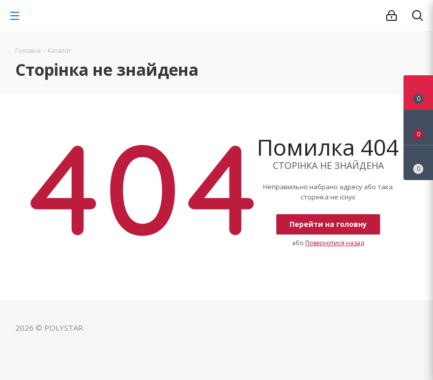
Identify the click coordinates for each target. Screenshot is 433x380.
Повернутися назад (334, 243)
